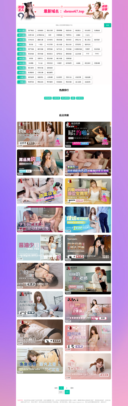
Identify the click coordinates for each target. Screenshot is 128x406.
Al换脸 (78, 63)
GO (67, 392)
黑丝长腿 (69, 82)
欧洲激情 (31, 72)
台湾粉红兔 (40, 35)
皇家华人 (40, 58)
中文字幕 (50, 44)
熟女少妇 (69, 44)
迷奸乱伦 (87, 44)
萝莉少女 (78, 40)
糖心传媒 (59, 58)
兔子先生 (59, 49)
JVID (87, 54)
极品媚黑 (50, 72)
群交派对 (87, 63)
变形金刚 (48, 98)
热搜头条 (69, 30)
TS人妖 (40, 63)
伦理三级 (31, 35)
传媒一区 (21, 49)
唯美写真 (31, 82)
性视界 (88, 49)
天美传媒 (69, 49)
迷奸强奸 (97, 40)
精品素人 (78, 30)
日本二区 (21, 44)
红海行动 (80, 98)
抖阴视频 (59, 35)
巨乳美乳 (78, 44)
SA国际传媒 (78, 49)
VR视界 (59, 63)
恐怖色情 (50, 68)
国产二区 (21, 35)
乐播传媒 (69, 58)
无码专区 (69, 40)
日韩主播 (40, 72)
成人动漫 (59, 44)
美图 (21, 82)
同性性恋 (50, 63)
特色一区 (21, 63)
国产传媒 (31, 49)
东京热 (31, 44)
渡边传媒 (50, 58)
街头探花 (87, 30)
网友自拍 (40, 82)
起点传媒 (78, 54)
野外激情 (50, 82)
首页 (56, 388)
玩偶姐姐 (97, 30)
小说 (21, 77)
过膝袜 (78, 35)
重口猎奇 (31, 68)
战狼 (73, 98)
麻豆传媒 (40, 49)
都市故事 (31, 77)
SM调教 (30, 63)
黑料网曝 (59, 30)
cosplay (88, 35)
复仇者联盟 (65, 98)
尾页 (72, 388)
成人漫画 (78, 82)
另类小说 (69, 77)
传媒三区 (21, 58)
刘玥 (49, 35)
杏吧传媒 (50, 49)
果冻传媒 (31, 54)
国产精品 (31, 30)
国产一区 (21, 30)
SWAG (97, 54)
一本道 (40, 44)
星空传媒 (40, 54)
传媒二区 (21, 54)
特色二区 (21, 68)
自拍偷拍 (40, 30)
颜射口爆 (40, 40)
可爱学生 (69, 35)
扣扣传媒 (97, 49)
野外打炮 (40, 68)
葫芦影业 (59, 54)
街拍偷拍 (59, 82)
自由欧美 (87, 82)
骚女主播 (50, 30)
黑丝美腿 (59, 40)
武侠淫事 (78, 77)
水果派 (31, 58)
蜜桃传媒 (69, 54)
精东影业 (50, 54)
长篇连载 (87, 77)
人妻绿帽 (50, 77)
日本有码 (50, 40)
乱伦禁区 (59, 77)
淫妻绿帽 (97, 63)
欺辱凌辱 (69, 63)
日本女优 (31, 40)
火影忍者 (56, 98)
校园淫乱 (40, 77)
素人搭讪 (87, 40)
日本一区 (21, 40)
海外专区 (21, 72)
